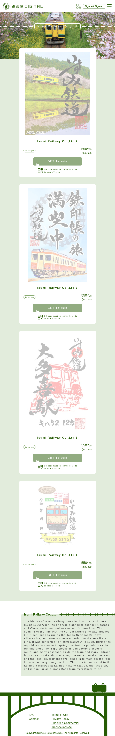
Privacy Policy (60, 718)
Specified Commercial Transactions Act (65, 725)
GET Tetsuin (57, 161)
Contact (34, 718)
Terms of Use (59, 714)
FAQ (32, 714)
